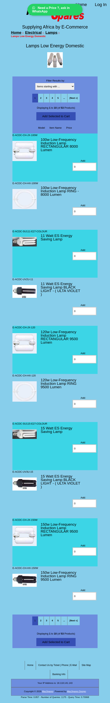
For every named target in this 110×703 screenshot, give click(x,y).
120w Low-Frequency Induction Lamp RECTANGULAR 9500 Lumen (59, 337)
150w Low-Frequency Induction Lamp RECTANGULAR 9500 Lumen (59, 529)
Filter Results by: (55, 80)
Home (81, 4)
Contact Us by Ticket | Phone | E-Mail (57, 665)
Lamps (51, 32)
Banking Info (58, 674)
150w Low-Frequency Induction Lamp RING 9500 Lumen (59, 576)
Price (69, 127)
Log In (101, 4)
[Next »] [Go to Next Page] (74, 98)
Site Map (86, 665)
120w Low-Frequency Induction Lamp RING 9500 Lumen (59, 383)
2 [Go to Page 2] (40, 98)
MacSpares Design (76, 691)
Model (41, 127)
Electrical (33, 32)
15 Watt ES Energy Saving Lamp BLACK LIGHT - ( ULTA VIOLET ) (60, 481)
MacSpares (47, 691)
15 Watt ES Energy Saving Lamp (56, 430)
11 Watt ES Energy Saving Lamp (56, 237)
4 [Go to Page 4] (52, 98)
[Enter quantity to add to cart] (84, 167)
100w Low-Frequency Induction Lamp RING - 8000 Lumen (60, 191)
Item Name (56, 127)
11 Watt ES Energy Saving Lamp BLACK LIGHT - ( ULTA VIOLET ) (60, 289)
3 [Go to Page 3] (46, 98)
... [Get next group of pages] (64, 98)
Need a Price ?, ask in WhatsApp (51, 9)
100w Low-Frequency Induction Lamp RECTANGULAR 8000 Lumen (59, 145)
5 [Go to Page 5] (58, 98)
